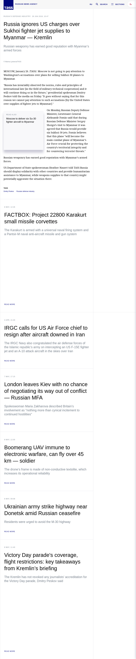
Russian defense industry (25, 191)
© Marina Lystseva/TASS (12, 62)
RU (91, 4)
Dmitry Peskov (9, 191)
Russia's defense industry (17, 16)
